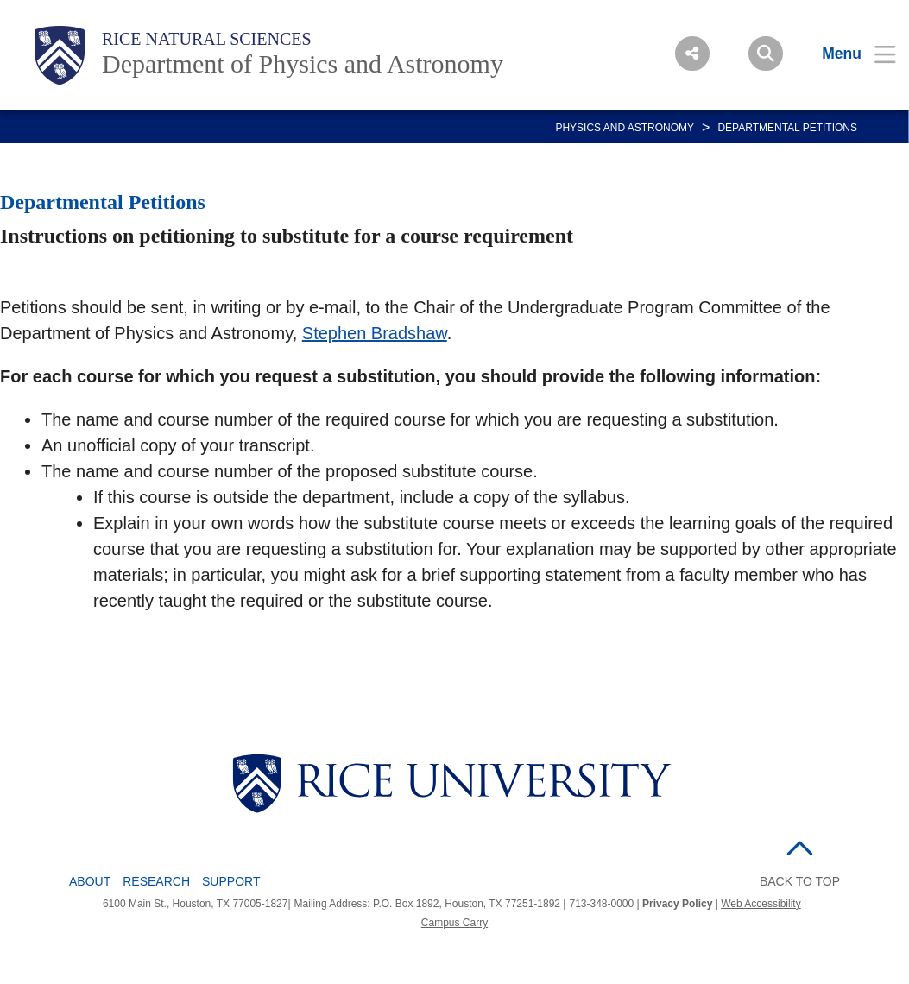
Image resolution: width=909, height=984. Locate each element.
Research (156, 881)
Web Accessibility (760, 904)
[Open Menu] (848, 53)
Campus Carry (454, 923)
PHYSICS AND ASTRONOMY (624, 128)
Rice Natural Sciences (207, 38)
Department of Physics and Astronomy (302, 63)
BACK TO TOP (800, 881)
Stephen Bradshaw (374, 333)
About (89, 881)
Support (231, 881)
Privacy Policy (677, 904)
